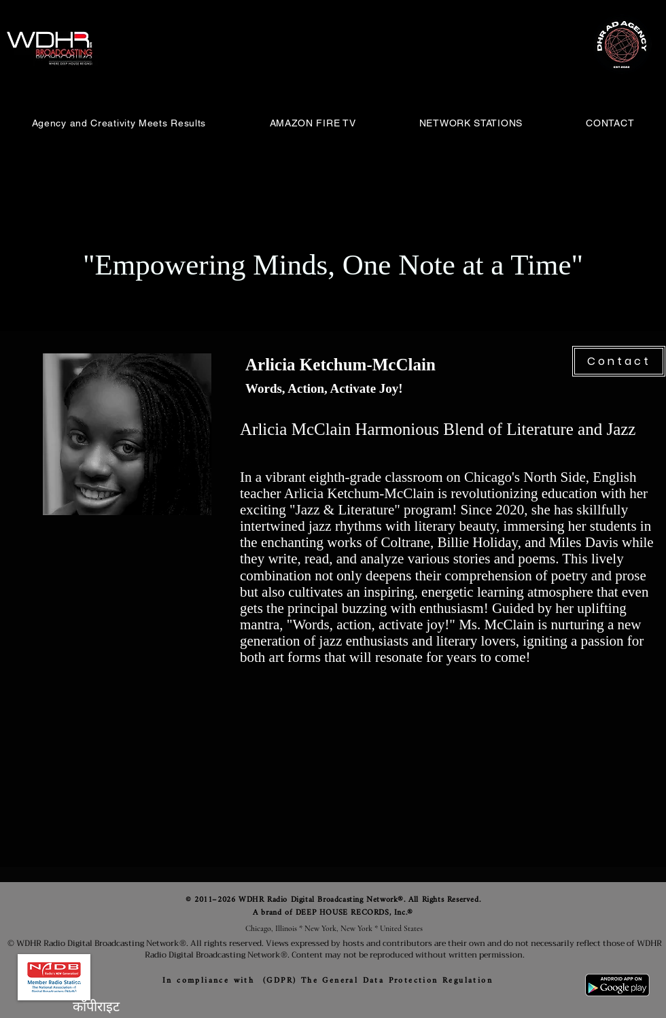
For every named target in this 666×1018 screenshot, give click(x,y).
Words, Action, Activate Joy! (324, 388)
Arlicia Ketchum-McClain (340, 364)
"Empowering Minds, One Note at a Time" (333, 265)
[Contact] (618, 361)
